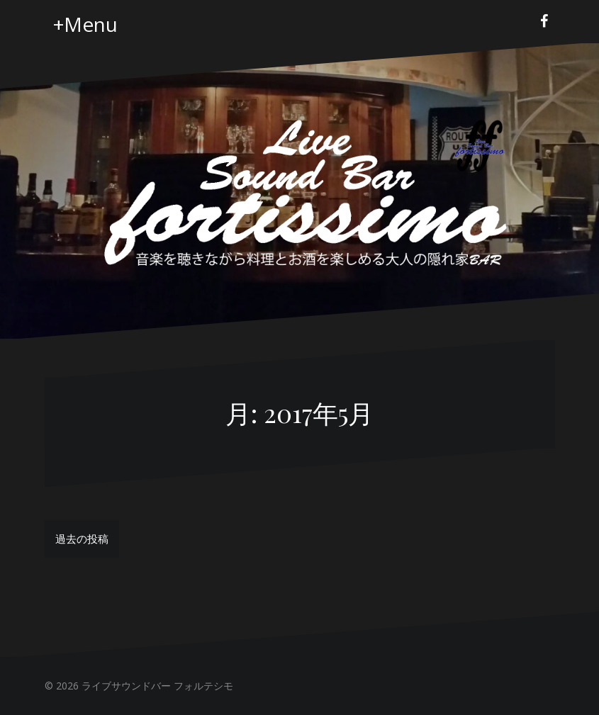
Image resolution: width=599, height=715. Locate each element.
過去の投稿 (81, 538)
